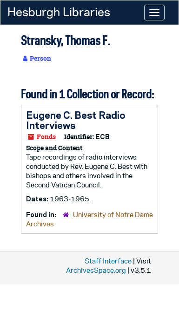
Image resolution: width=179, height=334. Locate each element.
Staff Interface (108, 261)
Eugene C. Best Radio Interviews (76, 120)
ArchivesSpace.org (96, 270)
